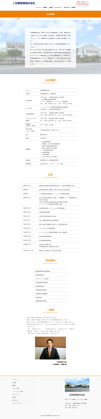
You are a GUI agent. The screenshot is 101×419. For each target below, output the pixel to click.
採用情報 (14, 397)
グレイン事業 (16, 388)
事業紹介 (14, 385)
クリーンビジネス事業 (18, 391)
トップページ (15, 379)
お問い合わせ (15, 400)
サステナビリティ (16, 394)
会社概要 (14, 382)
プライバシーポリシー (17, 403)
